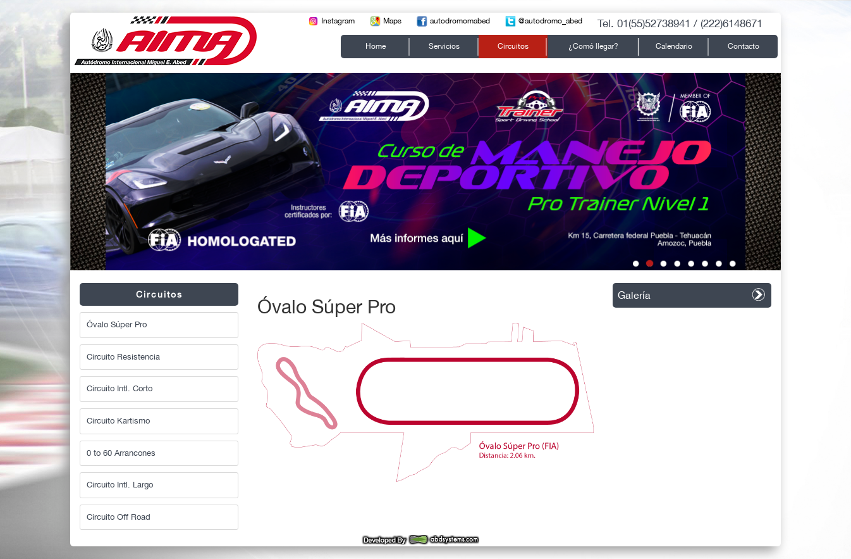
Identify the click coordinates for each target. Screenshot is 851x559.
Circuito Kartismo (118, 420)
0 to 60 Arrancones (121, 453)
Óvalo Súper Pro (117, 324)
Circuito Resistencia (123, 356)
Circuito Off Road (118, 517)
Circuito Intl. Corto (119, 388)
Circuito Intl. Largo (120, 484)
